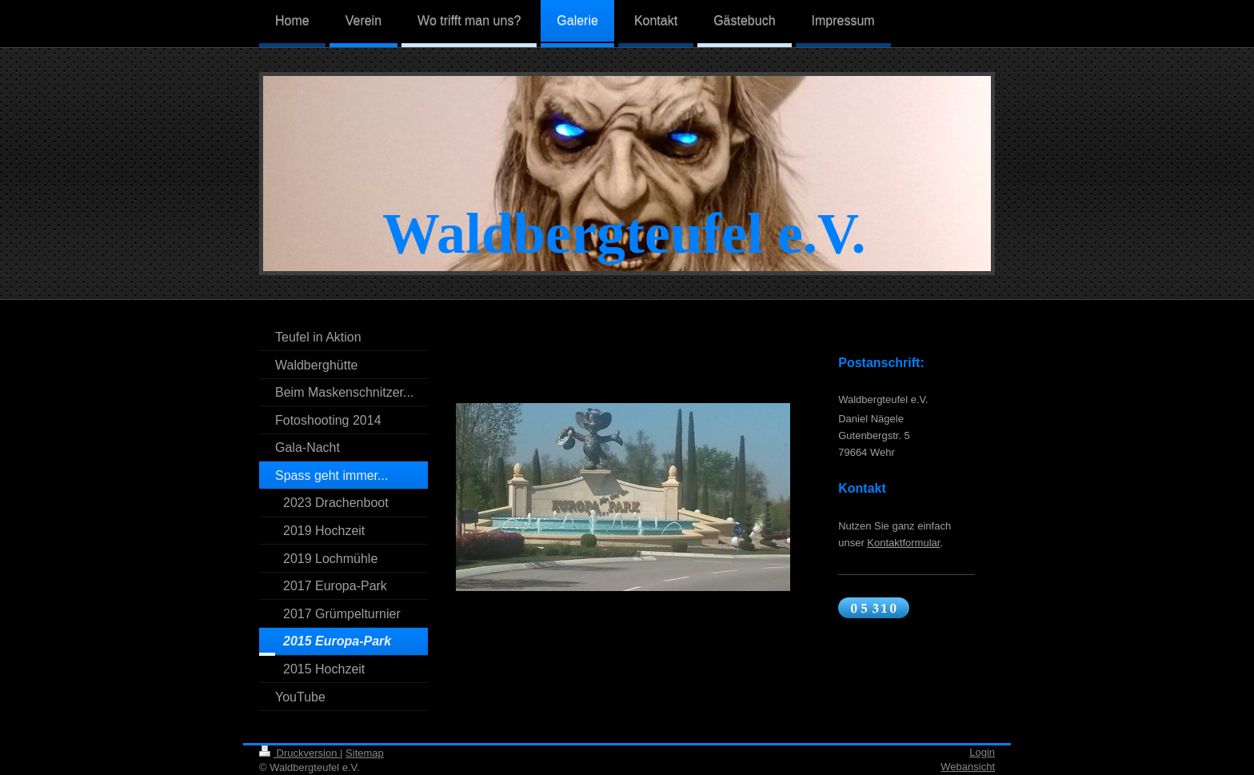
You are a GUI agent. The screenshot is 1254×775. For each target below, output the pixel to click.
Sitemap (364, 753)
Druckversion (299, 753)
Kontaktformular (903, 543)
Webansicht (967, 767)
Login (982, 752)
